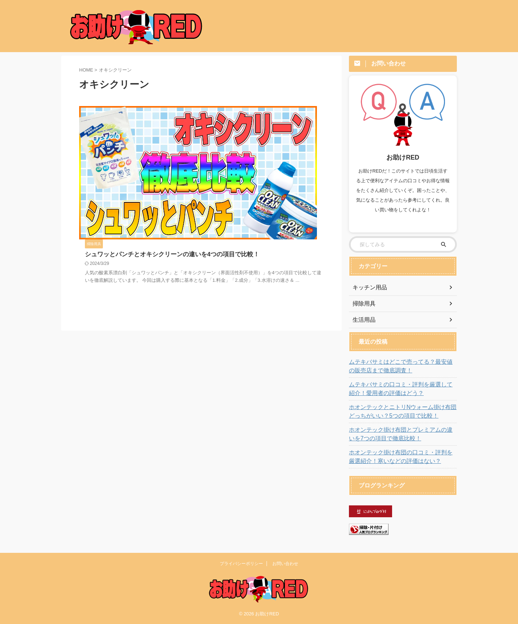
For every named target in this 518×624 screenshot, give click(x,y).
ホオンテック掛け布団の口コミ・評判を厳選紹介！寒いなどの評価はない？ (402, 457)
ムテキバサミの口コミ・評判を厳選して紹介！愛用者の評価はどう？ (402, 389)
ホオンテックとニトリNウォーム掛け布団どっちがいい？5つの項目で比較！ (401, 411)
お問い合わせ (285, 563)
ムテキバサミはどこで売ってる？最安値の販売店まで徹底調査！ (402, 366)
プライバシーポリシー (241, 563)
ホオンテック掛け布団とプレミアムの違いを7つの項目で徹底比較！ (401, 434)
